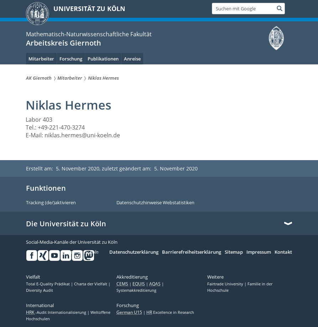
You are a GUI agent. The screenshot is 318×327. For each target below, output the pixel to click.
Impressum (258, 252)
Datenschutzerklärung (133, 252)
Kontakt (283, 252)
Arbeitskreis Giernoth (63, 43)
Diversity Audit (39, 290)
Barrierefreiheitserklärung (191, 252)
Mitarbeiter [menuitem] (41, 59)
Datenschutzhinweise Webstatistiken (155, 203)
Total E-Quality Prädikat (48, 283)
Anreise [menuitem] (132, 59)
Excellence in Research (170, 312)
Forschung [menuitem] (70, 59)
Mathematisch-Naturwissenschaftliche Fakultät (89, 34)
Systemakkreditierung (136, 290)
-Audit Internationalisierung (56, 312)
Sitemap (234, 252)
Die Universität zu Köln (66, 224)
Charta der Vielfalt (91, 283)
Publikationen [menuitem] (103, 59)
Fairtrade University (225, 283)
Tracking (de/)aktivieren (51, 203)
